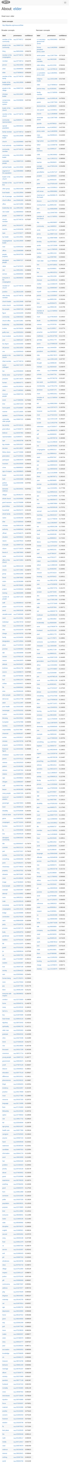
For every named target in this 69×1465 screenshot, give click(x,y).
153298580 (18, 100)
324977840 (18, 1326)
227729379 (18, 548)
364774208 (52, 923)
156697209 (18, 793)
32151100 (51, 630)
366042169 (18, 566)
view (38, 938)
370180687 (18, 408)
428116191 (18, 909)
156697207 (18, 215)
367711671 (52, 703)
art (38, 888)
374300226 (18, 1042)
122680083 (52, 819)
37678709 (51, 324)
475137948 (52, 696)
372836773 (18, 429)
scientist (5, 847)
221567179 (18, 928)
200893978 (18, 1188)
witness (4, 770)
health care (5, 1130)
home (4, 1003)
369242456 (18, 574)
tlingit (4, 1084)
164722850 (18, 204)
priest (38, 212)
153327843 (18, 855)
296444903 (18, 1295)
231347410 (18, 1384)
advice (39, 957)
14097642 (51, 742)
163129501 (18, 237)
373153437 (52, 688)
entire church (6, 305)
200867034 (18, 1257)
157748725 (18, 286)
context (39, 673)
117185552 (52, 830)
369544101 (52, 492)
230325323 (18, 762)
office (4, 204)
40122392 (51, 65)
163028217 (18, 737)
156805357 (18, 1334)
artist (3, 69)
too (38, 526)
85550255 (51, 180)
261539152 (18, 1080)
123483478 (52, 284)
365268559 (52, 484)
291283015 (18, 336)
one (3, 351)
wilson (39, 565)
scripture (39, 638)
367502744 (18, 1265)
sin (3, 1357)
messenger (5, 710)
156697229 (18, 88)
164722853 (18, 560)
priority (4, 1169)
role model (5, 212)
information (5, 1153)
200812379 (18, 1242)
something (40, 742)
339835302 (18, 317)
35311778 (51, 340)
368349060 (18, 1319)
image (4, 882)
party (4, 924)
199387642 (18, 1392)
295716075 (18, 379)
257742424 (18, 822)
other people (6, 695)
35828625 (51, 162)
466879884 (52, 503)
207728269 (18, 1395)
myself (39, 291)
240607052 (18, 955)
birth (38, 599)
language (5, 1103)
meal (38, 653)
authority (5, 529)
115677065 (52, 117)
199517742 (18, 1119)
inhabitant (5, 755)
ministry (4, 1376)
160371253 (18, 597)
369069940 (18, 274)
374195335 (18, 1430)
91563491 (51, 88)
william (39, 257)
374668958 (52, 370)
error (38, 626)
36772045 (51, 592)
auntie (39, 245)
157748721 (18, 55)
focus (4, 1403)
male (3, 901)
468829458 (52, 461)
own (3, 974)
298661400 (18, 1365)
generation (40, 661)
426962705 (18, 1026)
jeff (38, 434)
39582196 (51, 307)
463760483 (52, 446)
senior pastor (41, 55)
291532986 (18, 1407)
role (3, 270)
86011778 (51, 634)
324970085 (18, 1015)
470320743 (52, 796)
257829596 (18, 811)
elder (17, 9)
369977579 (52, 815)
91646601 (51, 268)
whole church (6, 498)
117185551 (52, 216)
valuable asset (7, 614)
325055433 (18, 351)
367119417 (18, 1442)
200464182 (18, 691)
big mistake (6, 444)
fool (3, 679)
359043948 (52, 853)
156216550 (18, 65)
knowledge (5, 1353)
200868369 (18, 1280)
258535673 (18, 1061)
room (4, 897)
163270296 (18, 1038)
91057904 (51, 607)
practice (4, 1092)
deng (38, 268)
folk (38, 926)
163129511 (18, 108)
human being (6, 978)
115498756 (52, 145)
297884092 (18, 1184)
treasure (5, 1361)
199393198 (18, 1238)
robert (39, 561)
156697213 (18, 695)
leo (38, 499)
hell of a (4, 1011)
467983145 (52, 676)
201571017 (18, 851)
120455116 (52, 280)
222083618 (18, 589)
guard (4, 947)
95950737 (51, 826)
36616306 (51, 715)
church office (6, 321)
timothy (39, 241)
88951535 (51, 205)
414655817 (52, 127)
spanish (39, 619)
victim (4, 581)
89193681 (51, 949)
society (4, 970)
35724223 (51, 573)
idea (3, 629)
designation (6, 641)
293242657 (18, 1088)
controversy (6, 1284)
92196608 (51, 873)
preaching (40, 761)
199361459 (18, 990)
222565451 (18, 745)
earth (38, 942)
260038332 (18, 126)
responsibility (6, 729)
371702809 (18, 1107)
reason (4, 660)
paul (3, 1345)
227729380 (18, 452)
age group (5, 1126)
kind (3, 1211)
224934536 (18, 229)
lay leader (5, 237)
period (4, 225)
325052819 (18, 332)
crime (4, 467)
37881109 (51, 861)
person (4, 65)
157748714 (18, 132)
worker (4, 737)
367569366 (18, 676)
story (3, 1342)
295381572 (18, 495)
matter (4, 1334)
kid (3, 1122)
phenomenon (6, 1080)
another (4, 1411)
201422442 (18, 556)
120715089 (52, 245)
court (38, 815)
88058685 (51, 480)
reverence (5, 1053)
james (39, 234)
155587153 (18, 1138)
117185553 (52, 311)
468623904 (52, 403)
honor (4, 1315)
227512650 (18, 1269)
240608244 (18, 951)
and (3, 1253)
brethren (5, 668)
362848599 (52, 857)
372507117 (52, 230)
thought (39, 363)
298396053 (18, 278)
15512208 (51, 276)
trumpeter (5, 722)
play (3, 1292)
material (5, 1407)
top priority (5, 425)
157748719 (18, 361)
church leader (6, 301)
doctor (39, 249)
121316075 (52, 969)
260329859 (18, 1311)
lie (3, 830)
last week (40, 382)
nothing (4, 1457)
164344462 (18, 749)
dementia (40, 726)
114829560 (52, 47)
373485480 (18, 614)
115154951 (52, 488)
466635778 (52, 611)
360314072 (52, 769)
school (39, 819)
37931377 (51, 557)
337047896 (18, 722)
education (5, 1072)
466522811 (52, 393)
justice (4, 1276)
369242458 (18, 189)
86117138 (51, 649)
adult (3, 703)
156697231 (18, 355)
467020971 (52, 730)
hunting (39, 961)
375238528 (18, 1330)
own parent (40, 110)
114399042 (52, 291)
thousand (5, 1049)
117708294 (52, 519)
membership (41, 386)
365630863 (52, 39)
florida (39, 780)
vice (3, 1045)
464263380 (52, 915)
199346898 (18, 653)
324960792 (18, 1307)
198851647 (18, 340)
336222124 (18, 847)
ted (38, 611)
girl (3, 1257)
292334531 (18, 489)
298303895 (18, 593)
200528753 (18, 932)
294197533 (18, 254)
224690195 (18, 1219)
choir (38, 415)
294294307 (18, 664)
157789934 (18, 1115)
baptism (39, 746)
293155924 (18, 718)
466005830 (52, 888)
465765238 (52, 757)
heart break (6, 1019)
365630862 (52, 191)
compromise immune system (6, 102)
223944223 (18, 970)
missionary (5, 866)
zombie (4, 855)
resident (5, 386)
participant (5, 460)
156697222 (18, 419)
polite (4, 1199)
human (4, 382)
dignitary (5, 1022)
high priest (40, 141)
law (3, 371)
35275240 (51, 711)
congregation (6, 909)
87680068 (51, 953)
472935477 (52, 426)
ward (38, 457)
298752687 (18, 874)
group (4, 574)
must (3, 1095)
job (38, 899)
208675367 (18, 1284)
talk (3, 653)
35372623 (51, 241)
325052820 (18, 1030)
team (4, 807)
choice (4, 570)
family (4, 637)
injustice (5, 1399)
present (39, 453)
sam (38, 584)
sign (3, 778)
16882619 (51, 903)
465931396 (52, 526)
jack (38, 807)
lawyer (4, 789)
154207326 (18, 1199)
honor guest (6, 408)
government (6, 1061)
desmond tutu (41, 106)
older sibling (41, 65)
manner (4, 411)
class (4, 1265)
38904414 (51, 453)
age (3, 1307)
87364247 (51, 553)
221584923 (18, 1165)
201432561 (18, 618)
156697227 (18, 260)
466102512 (52, 272)
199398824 (18, 778)
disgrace (5, 1295)
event (4, 400)
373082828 (52, 738)
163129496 (18, 301)
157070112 (18, 758)
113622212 (52, 158)
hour (38, 569)
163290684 (18, 498)
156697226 (18, 309)
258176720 (18, 622)
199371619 (18, 404)
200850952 (18, 818)
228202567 (18, 890)
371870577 (18, 375)
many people (6, 793)
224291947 (18, 963)
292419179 (18, 826)
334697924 (18, 1149)
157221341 (18, 606)
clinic (4, 1038)
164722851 (18, 321)
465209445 (52, 749)
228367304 (18, 1457)
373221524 (52, 415)
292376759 (18, 741)
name (4, 556)
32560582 (51, 930)
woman (4, 274)
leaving (39, 711)
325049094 (18, 1122)
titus (38, 703)
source (4, 672)
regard (39, 753)
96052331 (51, 549)
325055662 (18, 974)
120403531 (52, 707)
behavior (5, 1365)
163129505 (18, 241)
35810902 (51, 619)
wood (4, 610)
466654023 (52, 465)
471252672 (52, 899)
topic (3, 233)
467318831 (52, 264)
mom (38, 393)
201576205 (18, 1292)
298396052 (18, 993)
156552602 (18, 1234)
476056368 (52, 788)
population (5, 1203)
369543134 (18, 1019)
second (4, 1234)
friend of (5, 552)
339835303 (18, 837)
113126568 (52, 473)
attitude (4, 664)
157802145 (18, 656)
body (3, 932)
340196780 (18, 1261)
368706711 (52, 476)
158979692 (18, 577)
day (38, 222)
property (5, 870)
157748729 (18, 76)
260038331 (18, 1203)
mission (39, 573)
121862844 (52, 561)
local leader (6, 192)
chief (38, 669)
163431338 (18, 626)
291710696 (18, 1103)
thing (3, 51)
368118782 (52, 580)
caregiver (5, 1134)
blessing (5, 718)
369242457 (18, 1126)
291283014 (18, 386)
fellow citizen (6, 452)
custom (4, 714)
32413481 (51, 411)
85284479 (51, 303)
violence (5, 1449)
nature (4, 541)
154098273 (18, 672)
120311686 (52, 79)
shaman (39, 280)
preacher (5, 379)
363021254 (52, 892)
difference (5, 1076)
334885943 (18, 529)
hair (3, 1161)
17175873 (51, 638)
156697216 (18, 45)
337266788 (18, 905)
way (3, 1322)
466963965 (52, 919)
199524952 (18, 208)
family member (7, 132)
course (39, 519)
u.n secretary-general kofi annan (41, 41)
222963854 (18, 649)
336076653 (18, 803)
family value (6, 375)
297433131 (18, 425)
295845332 (18, 1034)
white (38, 923)
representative (7, 437)
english (4, 1230)
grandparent (41, 98)
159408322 (18, 1069)
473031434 (52, 166)
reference (40, 903)
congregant (6, 822)
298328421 (18, 1453)
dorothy (39, 328)
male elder (40, 261)
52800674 (18, 120)
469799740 (52, 438)
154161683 (18, 706)
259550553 (18, 1349)
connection (5, 916)
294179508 (18, 1092)
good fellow (6, 506)
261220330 (18, 1111)
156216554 (18, 347)
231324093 (18, 1411)
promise (5, 649)
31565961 (51, 911)
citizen (4, 548)
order (4, 959)
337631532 (18, 710)
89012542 (51, 842)
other (4, 390)
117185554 (52, 397)
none (4, 982)
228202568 (18, 483)
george (39, 473)
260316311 (18, 1076)
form (3, 1192)
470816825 (52, 317)
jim (38, 469)
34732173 (51, 780)
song (3, 1238)
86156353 (51, 934)
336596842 (18, 537)
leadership (5, 324)
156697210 (18, 1057)
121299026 (52, 442)
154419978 (18, 660)
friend (4, 577)
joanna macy (41, 88)
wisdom (4, 1422)
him (38, 264)
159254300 (18, 506)
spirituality (5, 1026)
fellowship (5, 1111)
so (37, 749)
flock (3, 1107)
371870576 (18, 814)
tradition (5, 940)
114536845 (52, 834)
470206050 (52, 584)
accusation (5, 1349)
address (5, 1288)
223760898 (18, 502)
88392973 (51, 946)
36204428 (51, 367)
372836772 (18, 1372)
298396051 (18, 1215)
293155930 (18, 463)
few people (5, 309)
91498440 (51, 849)
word (3, 1157)
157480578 (18, 1338)
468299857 (52, 222)
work (38, 846)
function (4, 826)
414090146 (52, 98)
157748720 (18, 219)
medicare (40, 615)
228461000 (18, 200)
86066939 (51, 434)
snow (4, 1392)
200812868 (18, 1192)
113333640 (52, 784)
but (38, 272)
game (4, 818)
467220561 (52, 811)
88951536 (51, 299)
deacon (4, 1069)
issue (4, 1330)
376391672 (18, 863)
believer (4, 433)
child (3, 676)
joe (38, 465)
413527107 (52, 172)
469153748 (52, 869)
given (4, 1319)
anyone (4, 1138)
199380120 (18, 807)
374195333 (18, 645)
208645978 (18, 460)
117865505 (52, 249)
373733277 (18, 233)
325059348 (18, 1434)
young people (6, 1057)
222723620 (18, 999)
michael (39, 367)
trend (4, 1042)
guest (4, 1176)
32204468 (51, 673)
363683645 (52, 726)
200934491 (18, 1011)
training (4, 593)
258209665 (18, 324)
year (3, 340)
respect (4, 1272)
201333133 (18, 901)
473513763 (52, 386)
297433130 (18, 1169)
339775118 (18, 1072)
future (39, 834)
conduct (4, 999)
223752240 (18, 1276)
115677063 (52, 102)
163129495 (18, 475)
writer (38, 359)
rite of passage (7, 196)
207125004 (18, 641)
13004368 (51, 646)
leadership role (7, 208)
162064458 (18, 518)
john (38, 180)
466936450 (52, 469)
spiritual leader (7, 167)
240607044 (18, 1245)
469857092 (52, 596)
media (4, 1442)
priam (39, 738)
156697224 (18, 394)
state (3, 1222)
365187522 (18, 1315)
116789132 (52, 69)
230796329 (18, 328)
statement (5, 1145)
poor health (6, 706)
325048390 (18, 830)
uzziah (39, 423)
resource (5, 1099)
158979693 (18, 552)
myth (3, 1438)
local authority (6, 145)
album (4, 1372)
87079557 (51, 792)
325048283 (18, 371)
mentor (4, 656)
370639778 (52, 626)
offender (39, 857)
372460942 (18, 390)
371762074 (18, 978)
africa (38, 665)
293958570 (18, 774)
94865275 (51, 807)
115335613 (52, 187)
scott (38, 680)
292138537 (18, 448)
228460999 (18, 250)
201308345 (18, 878)
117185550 (52, 92)
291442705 (18, 1299)
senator (39, 592)
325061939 (18, 1322)
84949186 (51, 534)
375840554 (52, 542)
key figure (5, 344)
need (4, 618)
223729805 (18, 1207)
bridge (4, 913)
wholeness (5, 1261)
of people (5, 545)
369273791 (52, 588)
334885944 (18, 145)
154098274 (18, 797)
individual (5, 622)
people (4, 215)
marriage (5, 1369)
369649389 (18, 920)
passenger (5, 803)
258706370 (18, 1226)
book (38, 538)
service (4, 1249)
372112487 (18, 703)
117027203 (52, 201)
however (5, 1419)
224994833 (18, 1084)
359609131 (52, 776)
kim (38, 438)
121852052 (52, 957)
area (3, 691)
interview (40, 276)
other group (6, 189)
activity (39, 776)
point (3, 863)
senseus (39, 715)
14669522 (51, 226)
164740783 (18, 633)
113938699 (52, 114)
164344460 (18, 344)
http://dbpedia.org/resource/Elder (12, 25)
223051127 (18, 1272)
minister (4, 741)
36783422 (51, 576)
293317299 (18, 1049)
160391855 (18, 789)
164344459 (18, 313)
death (39, 320)
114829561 (52, 73)
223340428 (18, 1419)
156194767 (18, 225)
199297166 (18, 966)
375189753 (18, 924)
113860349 (52, 565)
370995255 (52, 343)
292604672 (18, 683)
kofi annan (40, 191)
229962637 (18, 782)
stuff (3, 785)
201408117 (18, 1438)
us (3, 1245)
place (4, 645)
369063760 (18, 1461)
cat (3, 1303)
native (4, 518)
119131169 (52, 419)
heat (38, 838)
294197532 (18, 870)
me (38, 446)
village (4, 1269)
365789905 (18, 585)
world (4, 1461)
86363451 (51, 684)
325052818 (18, 247)
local (3, 585)
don (38, 596)
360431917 (52, 515)
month (4, 566)
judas (38, 699)
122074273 (52, 407)
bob (38, 461)
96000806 (51, 926)
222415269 (18, 1195)
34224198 (51, 961)
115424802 (52, 665)
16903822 (51, 351)
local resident (6, 336)
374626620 (18, 882)
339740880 (18, 1399)
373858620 (52, 261)
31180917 (51, 328)
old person (5, 347)
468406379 (52, 430)
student (4, 963)
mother (39, 284)
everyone (5, 1215)
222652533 (18, 1415)
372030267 (18, 1403)
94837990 (51, 799)
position (4, 292)
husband (5, 1384)
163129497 (18, 94)
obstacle (5, 874)
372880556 (18, 400)
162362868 (18, 581)
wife (38, 607)
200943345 (18, 1161)
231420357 (18, 1249)
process (4, 928)
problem (5, 1165)
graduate (5, 1034)
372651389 (52, 599)
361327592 (52, 336)
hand (4, 1142)
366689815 (18, 467)
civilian (4, 683)
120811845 (52, 359)
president (40, 351)
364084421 (52, 135)
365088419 (18, 603)
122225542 (52, 692)
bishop (39, 158)
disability (5, 811)
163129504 (18, 192)
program (5, 745)
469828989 (52, 209)
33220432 (51, 884)
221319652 (18, 893)
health (39, 488)
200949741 (18, 1003)
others (39, 880)
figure (4, 313)
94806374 (51, 865)
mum (38, 317)
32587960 (51, 257)
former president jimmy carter (41, 49)
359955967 (52, 288)
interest (4, 1453)
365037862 (18, 785)
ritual (3, 626)
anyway (39, 969)
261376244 (18, 916)
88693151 (51, 653)
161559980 (18, 913)
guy (3, 986)
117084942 (52, 876)
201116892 (18, 1211)
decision (5, 448)
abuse (4, 1172)
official (4, 533)
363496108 (52, 615)
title (3, 843)
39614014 (51, 765)
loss (38, 842)
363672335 (52, 657)
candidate (5, 1149)
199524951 (18, 270)
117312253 (52, 880)
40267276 (51, 390)
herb (3, 479)
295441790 (18, 668)
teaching (39, 515)
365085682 (18, 1222)
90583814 (51, 907)
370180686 (18, 1176)
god (3, 1326)
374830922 (18, 1172)
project (4, 589)
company (40, 930)
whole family (6, 514)
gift (3, 1280)
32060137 (51, 148)
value (4, 266)
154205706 (18, 1422)
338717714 (18, 1053)
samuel (39, 511)
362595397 (52, 332)
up (3, 955)
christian (5, 525)
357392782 (52, 378)
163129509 (18, 82)
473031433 (52, 661)
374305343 (18, 521)
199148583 (18, 1045)
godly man (5, 332)
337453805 (18, 1388)
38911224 (51, 253)
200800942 (18, 687)
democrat (5, 699)
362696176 (52, 195)
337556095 (18, 1353)
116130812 (52, 823)
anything (5, 1184)
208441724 (18, 1153)
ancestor (39, 507)
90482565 (51, 569)
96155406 (51, 838)
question (5, 1380)
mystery (4, 726)
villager (4, 495)
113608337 (52, 773)
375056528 (52, 699)
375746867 (52, 669)
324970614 (18, 1303)
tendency (5, 1088)
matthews (40, 336)
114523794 (52, 423)
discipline (5, 1226)
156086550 (18, 69)
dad (38, 209)
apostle (39, 123)
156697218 (18, 545)
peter (38, 183)
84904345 (51, 382)
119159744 (52, 753)
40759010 (51, 123)
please (39, 692)
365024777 (18, 1342)
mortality (5, 1388)
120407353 (52, 212)
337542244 (18, 940)
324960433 (18, 1253)
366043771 (18, 382)
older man (5, 1030)
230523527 (18, 444)
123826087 (52, 523)
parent (4, 758)
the (3, 1434)
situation (5, 537)
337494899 (18, 936)
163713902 (18, 570)
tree (3, 834)
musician (5, 463)
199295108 (18, 834)
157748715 (18, 149)
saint (3, 920)
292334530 (18, 1449)
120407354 (52, 141)
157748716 (18, 114)
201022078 (18, 629)
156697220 (18, 886)
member (5, 61)
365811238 (52, 680)
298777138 (18, 1380)
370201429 (52, 183)
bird (38, 799)
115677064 (52, 55)
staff (3, 603)
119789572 (52, 965)
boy (3, 1015)
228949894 (18, 171)
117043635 (52, 719)
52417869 (18, 729)
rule (3, 1119)
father (39, 145)
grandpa (39, 340)
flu (3, 1426)
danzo (39, 542)
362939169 (52, 507)
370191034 (18, 947)
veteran (4, 762)
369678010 (52, 942)
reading (39, 557)
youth (4, 1065)
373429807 (18, 959)
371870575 (18, 266)
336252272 (18, 510)
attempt (4, 893)
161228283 (18, 714)
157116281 (18, 411)
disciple (39, 288)
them (4, 990)
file (3, 687)
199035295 (18, 610)
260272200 (18, 755)
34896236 (51, 363)
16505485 (51, 761)
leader (4, 475)
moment (39, 719)
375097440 (52, 530)
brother (4, 328)
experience (5, 1180)
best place (5, 1430)
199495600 (18, 196)
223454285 (18, 726)
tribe (3, 521)
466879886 (52, 238)
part (3, 851)
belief (38, 707)
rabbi (38, 603)
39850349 (51, 734)
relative (4, 774)
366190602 (52, 154)
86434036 (51, 846)
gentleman (5, 936)
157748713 (18, 61)
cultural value (6, 814)
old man (39, 238)
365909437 (18, 843)
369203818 (52, 320)
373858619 (18, 72)
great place (5, 456)
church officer (6, 200)
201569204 (18, 1345)
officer (4, 250)
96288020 (51, 106)
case (3, 1445)
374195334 (18, 456)
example (5, 890)
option (4, 1115)
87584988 (51, 896)
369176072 (52, 355)
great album (6, 429)
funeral (39, 884)
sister (4, 1338)
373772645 (52, 603)
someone (5, 1195)
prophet (39, 176)
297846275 (18, 533)
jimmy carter (41, 131)
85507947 (51, 457)
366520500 (18, 51)
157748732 (18, 295)
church (4, 141)
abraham (40, 390)
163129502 (18, 177)
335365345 (18, 1145)
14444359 (51, 347)
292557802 (18, 433)
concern (5, 1415)
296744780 (18, 1361)
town (38, 684)
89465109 (51, 938)
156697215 (18, 161)
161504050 (18, 637)
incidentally (40, 623)
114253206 (52, 511)
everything (5, 859)
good (4, 1188)
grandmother (41, 127)
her (38, 919)
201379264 (18, 982)
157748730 (18, 183)
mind (3, 878)
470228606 (52, 496)
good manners (7, 502)
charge (4, 633)
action (39, 823)
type (3, 440)
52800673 (18, 437)
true (3, 966)
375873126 (18, 1065)
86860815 (51, 538)
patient (4, 766)
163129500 (18, 155)
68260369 (51, 623)
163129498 (18, 135)
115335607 (52, 295)
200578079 (18, 1445)
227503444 (18, 415)
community (5, 317)
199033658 (18, 1157)
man (3, 247)
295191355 (18, 292)
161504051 (18, 514)
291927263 (18, 1099)
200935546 (18, 1142)
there (38, 476)
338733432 (18, 1022)
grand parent (41, 187)
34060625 (51, 176)
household (5, 510)
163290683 (18, 141)
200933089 (18, 479)
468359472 (52, 499)
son (38, 430)
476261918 (52, 803)
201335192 (18, 1007)
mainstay (5, 1299)
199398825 (18, 471)
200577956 (18, 1130)
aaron (39, 343)
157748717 (18, 39)
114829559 (52, 131)
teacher (4, 229)
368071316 (52, 234)
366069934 (18, 212)
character (5, 733)
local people (6, 886)
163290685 (18, 305)
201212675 (18, 943)
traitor (4, 1219)
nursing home (41, 205)
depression (5, 1311)
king (38, 873)
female (39, 876)
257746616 (18, 866)
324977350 (18, 986)
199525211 (18, 897)
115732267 (52, 546)
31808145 (51, 642)
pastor (4, 606)
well (38, 553)
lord (38, 946)
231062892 (18, 766)
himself (39, 307)
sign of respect (7, 471)
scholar (39, 374)
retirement (40, 426)
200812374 (18, 679)
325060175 (18, 1357)
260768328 (18, 1180)
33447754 (51, 374)
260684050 (18, 859)
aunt (38, 549)
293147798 (18, 699)
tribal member (6, 361)
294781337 (18, 1369)
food (3, 1242)
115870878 (52, 723)
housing (39, 576)
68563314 (51, 449)
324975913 (18, 1426)
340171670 (18, 365)
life (3, 943)
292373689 (18, 1376)
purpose (5, 1207)
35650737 (51, 746)
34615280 (51, 59)
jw (3, 951)
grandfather (40, 172)
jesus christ (40, 69)
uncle (38, 230)
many (4, 1007)
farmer (39, 773)
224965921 (18, 1230)
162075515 (18, 541)
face (38, 649)
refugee (4, 782)
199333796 (18, 440)
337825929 (18, 1134)
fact (38, 792)
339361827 (18, 733)
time (3, 404)
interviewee (6, 1395)
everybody (5, 905)
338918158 (18, 525)
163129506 (18, 167)
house (39, 492)
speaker (5, 415)
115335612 (52, 110)
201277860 (18, 1095)
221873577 (18, 1288)
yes (38, 676)
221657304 (18, 770)
